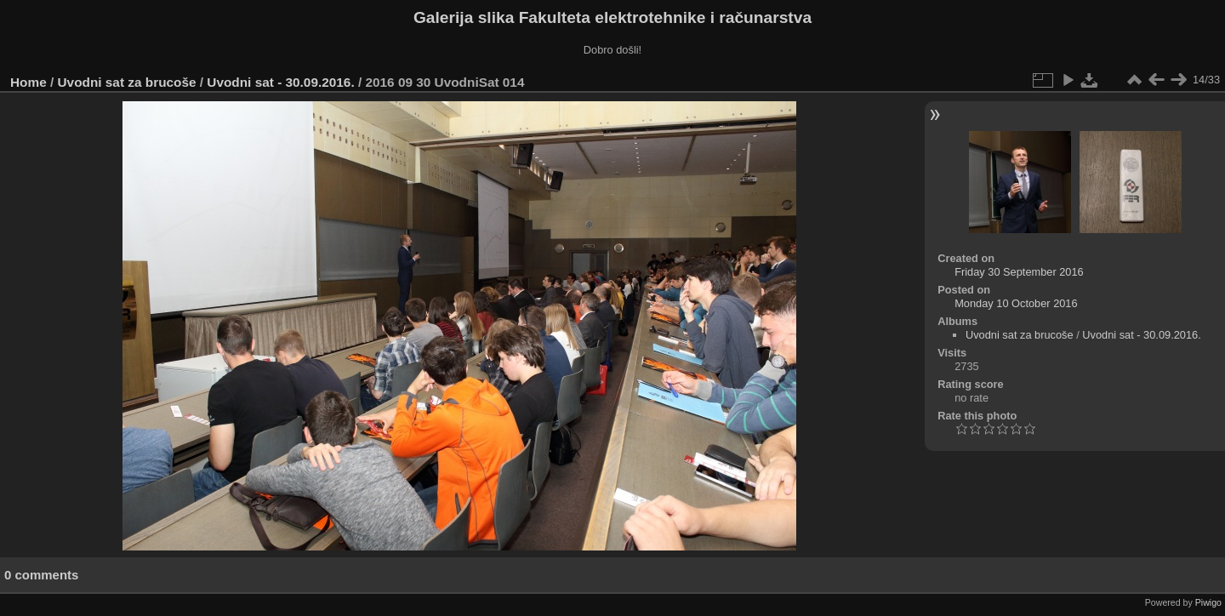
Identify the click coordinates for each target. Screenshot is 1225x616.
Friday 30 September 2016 (1019, 271)
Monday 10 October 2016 (1015, 303)
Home (28, 82)
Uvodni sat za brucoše (127, 82)
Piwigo (1208, 602)
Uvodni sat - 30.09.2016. (280, 82)
